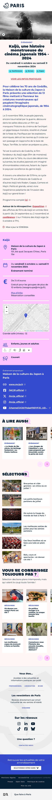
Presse (10, 782)
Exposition (38, 206)
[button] (25, 315)
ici (26, 200)
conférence (9, 217)
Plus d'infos (17, 293)
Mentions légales (8, 778)
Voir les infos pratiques (26, 79)
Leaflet (27, 330)
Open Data (20, 782)
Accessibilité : (34, 778)
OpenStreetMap (39, 330)
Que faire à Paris (22, 794)
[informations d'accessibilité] (17, 350)
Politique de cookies (36, 782)
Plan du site (26, 786)
